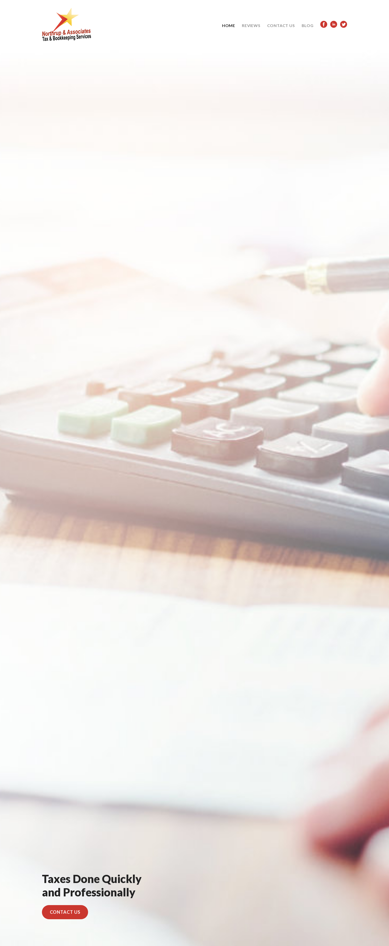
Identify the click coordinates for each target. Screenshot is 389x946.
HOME (228, 25)
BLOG (308, 25)
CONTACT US (281, 25)
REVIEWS (251, 25)
